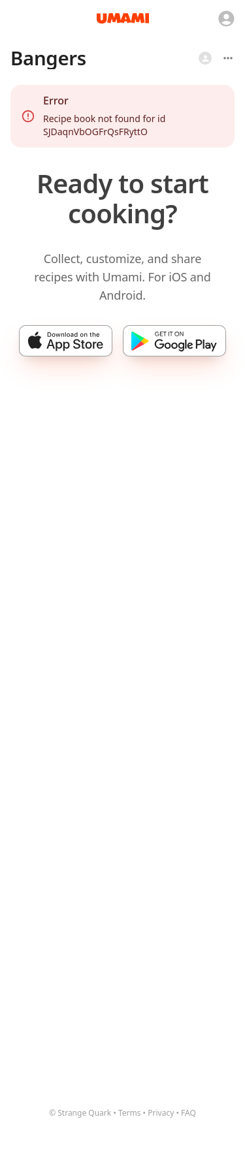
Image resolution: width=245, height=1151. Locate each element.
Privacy (161, 1112)
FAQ (188, 1112)
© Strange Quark (80, 1112)
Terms (129, 1112)
